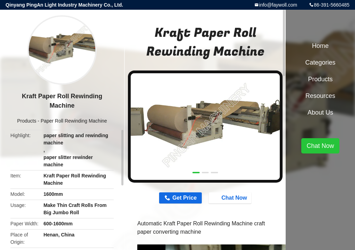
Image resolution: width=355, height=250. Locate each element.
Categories (320, 62)
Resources (320, 95)
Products (26, 121)
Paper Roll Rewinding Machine (74, 121)
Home (320, 45)
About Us (320, 112)
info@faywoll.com (278, 5)
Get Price (184, 198)
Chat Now (231, 197)
